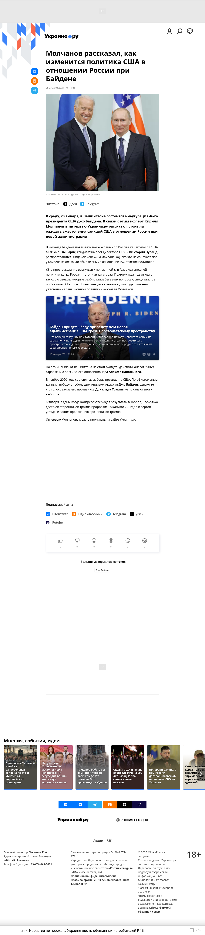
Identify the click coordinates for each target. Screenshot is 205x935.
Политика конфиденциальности (93, 876)
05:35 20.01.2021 (55, 87)
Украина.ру (128, 419)
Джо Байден (102, 570)
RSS (109, 841)
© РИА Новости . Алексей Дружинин (62, 194)
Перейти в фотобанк (90, 194)
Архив (98, 841)
